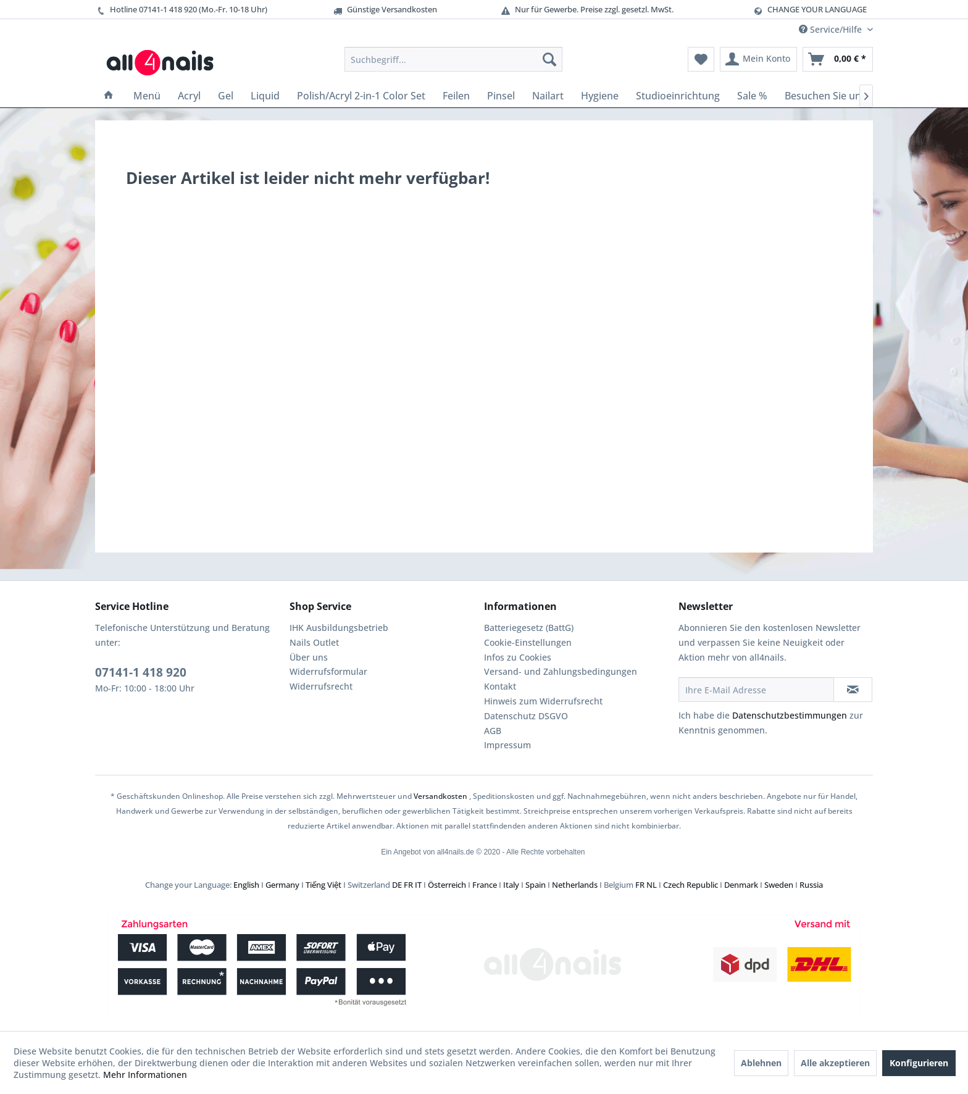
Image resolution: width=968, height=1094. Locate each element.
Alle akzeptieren (835, 1063)
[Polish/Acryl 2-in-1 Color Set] (361, 95)
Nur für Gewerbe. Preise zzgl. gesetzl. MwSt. (587, 9)
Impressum (507, 745)
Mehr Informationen (145, 1074)
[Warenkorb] (838, 59)
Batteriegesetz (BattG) (529, 627)
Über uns (309, 657)
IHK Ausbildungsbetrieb (339, 627)
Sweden (778, 884)
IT (418, 884)
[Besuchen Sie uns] (825, 95)
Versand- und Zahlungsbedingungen (560, 671)
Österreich (447, 884)
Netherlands (575, 884)
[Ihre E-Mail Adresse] (756, 689)
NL (651, 884)
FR (408, 884)
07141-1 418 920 (140, 672)
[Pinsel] (501, 95)
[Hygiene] (599, 95)
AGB (492, 731)
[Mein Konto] (758, 59)
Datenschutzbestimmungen (789, 715)
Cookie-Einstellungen (528, 642)
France (484, 884)
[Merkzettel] (701, 59)
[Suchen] (549, 59)
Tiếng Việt (323, 884)
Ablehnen (761, 1063)
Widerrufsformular (328, 671)
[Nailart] (548, 95)
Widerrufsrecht (321, 686)
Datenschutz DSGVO (526, 716)
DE (397, 884)
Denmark (741, 884)
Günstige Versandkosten (384, 9)
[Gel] (225, 95)
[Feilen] (456, 95)
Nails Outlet (314, 642)
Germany (282, 884)
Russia (811, 884)
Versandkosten (440, 796)
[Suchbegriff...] (453, 59)
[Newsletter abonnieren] (852, 689)
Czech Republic (690, 884)
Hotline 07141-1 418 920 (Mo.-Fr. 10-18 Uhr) (181, 9)
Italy (511, 884)
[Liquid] (265, 95)
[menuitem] (453, 59)
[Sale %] (752, 95)
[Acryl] (189, 95)
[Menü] (147, 95)
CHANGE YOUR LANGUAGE (817, 9)
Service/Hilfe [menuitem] (831, 29)
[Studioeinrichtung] (677, 95)
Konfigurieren (919, 1063)
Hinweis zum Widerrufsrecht (543, 701)
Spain (535, 884)
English (246, 884)
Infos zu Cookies (517, 657)
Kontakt (500, 686)
